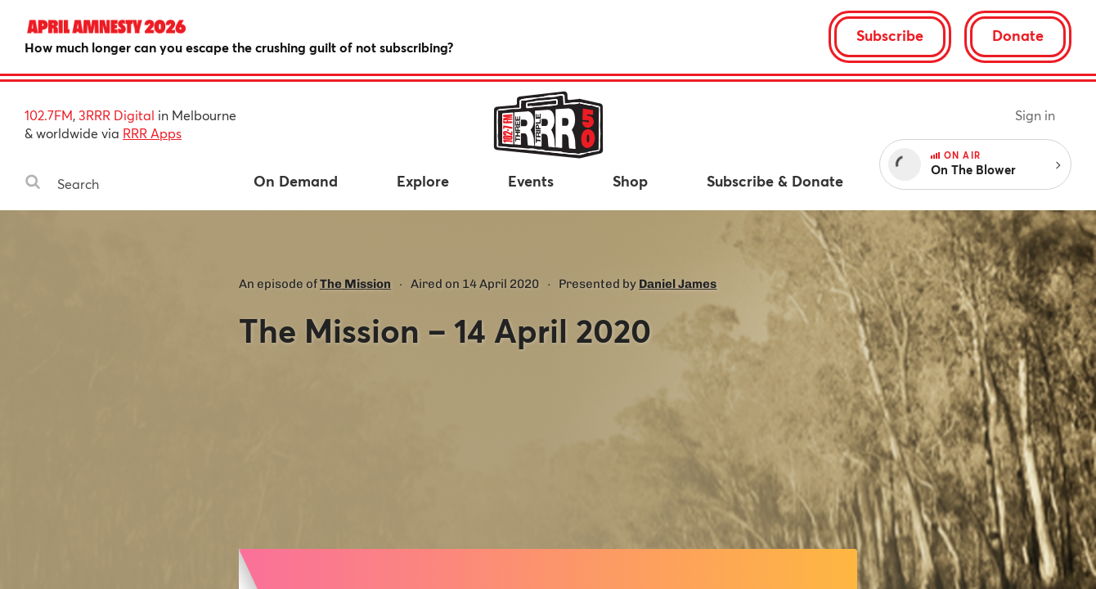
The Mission (355, 284)
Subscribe (889, 35)
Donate (1018, 35)
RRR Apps (152, 133)
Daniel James (677, 284)
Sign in (1035, 115)
